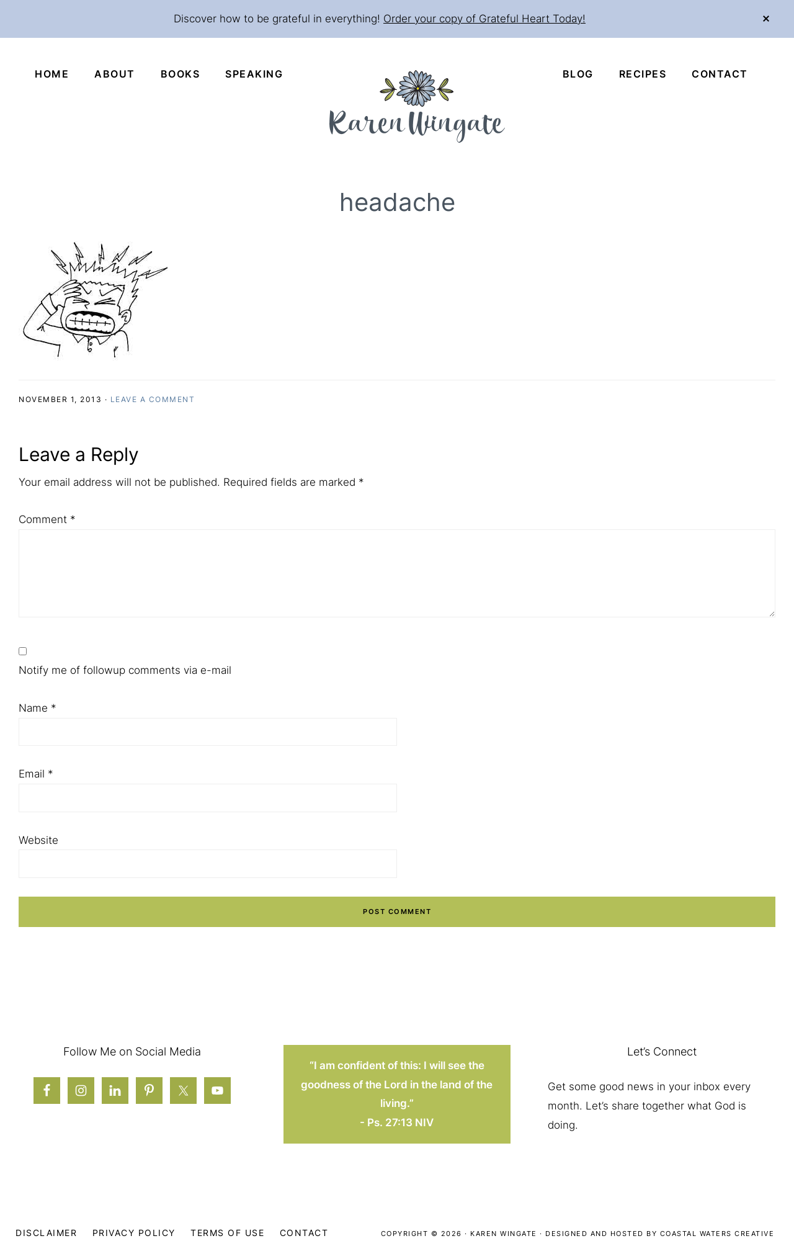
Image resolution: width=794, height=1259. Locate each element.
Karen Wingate (503, 1233)
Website (38, 840)
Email (36, 774)
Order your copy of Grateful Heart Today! (484, 18)
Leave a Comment (152, 399)
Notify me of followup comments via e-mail (125, 670)
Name (37, 708)
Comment (47, 519)
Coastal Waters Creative (717, 1233)
